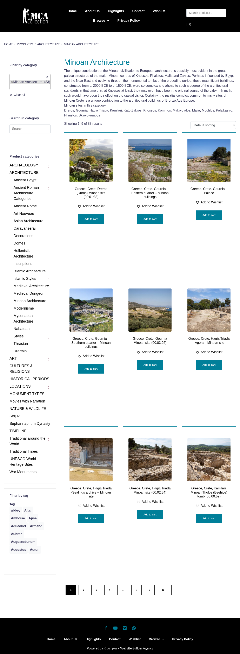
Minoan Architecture (30, 301)
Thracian (21, 344)
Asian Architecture (29, 221)
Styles (19, 336)
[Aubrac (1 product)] (16, 534)
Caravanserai (25, 228)
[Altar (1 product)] (28, 510)
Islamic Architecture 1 (31, 271)
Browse (101, 20)
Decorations (23, 236)
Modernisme (24, 308)
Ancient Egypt (25, 180)
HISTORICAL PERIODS (29, 379)
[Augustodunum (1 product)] (23, 542)
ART (13, 358)
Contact (138, 11)
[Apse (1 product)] (32, 518)
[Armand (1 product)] (36, 526)
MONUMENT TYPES (26, 394)
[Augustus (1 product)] (18, 550)
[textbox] (12, 87)
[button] (91, 206)
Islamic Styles (25, 279)
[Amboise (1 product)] (17, 518)
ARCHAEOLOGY (23, 165)
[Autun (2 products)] (34, 550)
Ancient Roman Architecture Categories (26, 193)
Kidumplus (110, 648)
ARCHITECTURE (24, 173)
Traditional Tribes (23, 451)
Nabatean (22, 329)
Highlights (116, 11)
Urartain (20, 351)
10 (163, 590)
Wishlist (159, 11)
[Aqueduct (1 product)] (18, 526)
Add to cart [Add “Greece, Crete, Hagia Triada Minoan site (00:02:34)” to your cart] (150, 514)
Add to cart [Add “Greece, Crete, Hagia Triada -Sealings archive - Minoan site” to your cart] (91, 518)
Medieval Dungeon (29, 293)
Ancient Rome (25, 206)
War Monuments (22, 472)
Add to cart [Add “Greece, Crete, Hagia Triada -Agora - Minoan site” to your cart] (208, 364)
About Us (92, 11)
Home (72, 11)
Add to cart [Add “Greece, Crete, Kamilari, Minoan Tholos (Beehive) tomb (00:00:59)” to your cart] (208, 518)
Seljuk (14, 416)
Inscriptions (23, 264)
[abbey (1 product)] (15, 510)
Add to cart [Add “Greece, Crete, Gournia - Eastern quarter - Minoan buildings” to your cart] (150, 219)
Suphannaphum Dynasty (29, 423)
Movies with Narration (27, 401)
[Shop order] (213, 125)
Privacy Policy (129, 20)
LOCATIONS (20, 386)
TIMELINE (18, 431)
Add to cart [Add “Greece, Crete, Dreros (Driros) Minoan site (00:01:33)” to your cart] (91, 219)
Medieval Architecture (31, 286)
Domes (19, 243)
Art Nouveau (24, 213)
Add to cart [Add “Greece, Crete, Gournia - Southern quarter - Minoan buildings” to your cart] (91, 368)
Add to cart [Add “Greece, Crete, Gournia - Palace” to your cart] (208, 215)
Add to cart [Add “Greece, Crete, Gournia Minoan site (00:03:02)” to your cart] (150, 364)
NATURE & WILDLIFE (27, 409)
